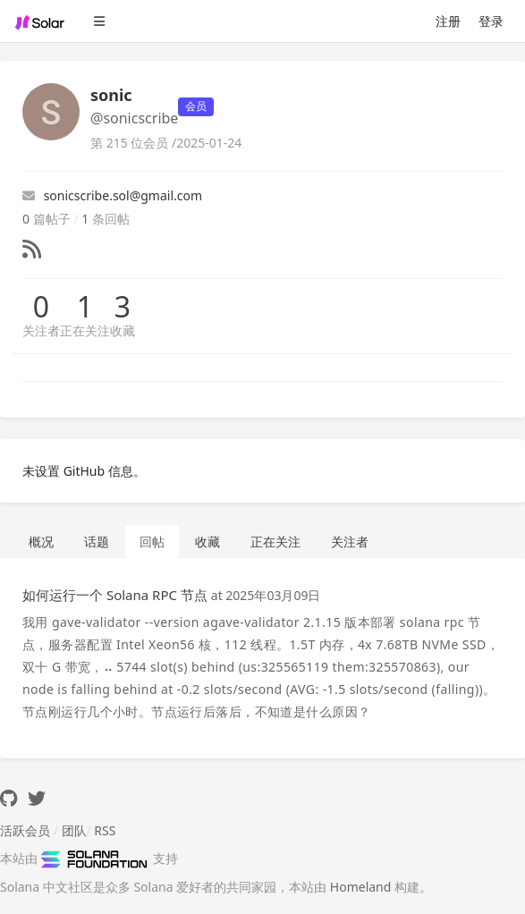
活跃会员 (25, 830)
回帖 (152, 541)
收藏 (122, 330)
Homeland (361, 886)
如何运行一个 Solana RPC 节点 (114, 595)
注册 (448, 21)
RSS (104, 830)
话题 (96, 541)
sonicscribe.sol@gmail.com (112, 195)
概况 (41, 541)
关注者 (41, 330)
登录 (491, 21)
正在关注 (85, 330)
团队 (74, 830)
